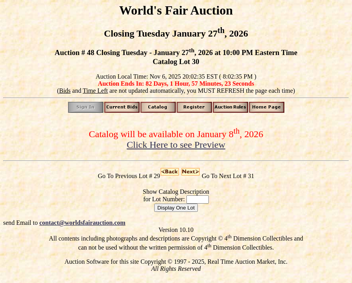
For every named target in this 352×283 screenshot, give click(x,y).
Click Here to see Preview (176, 145)
